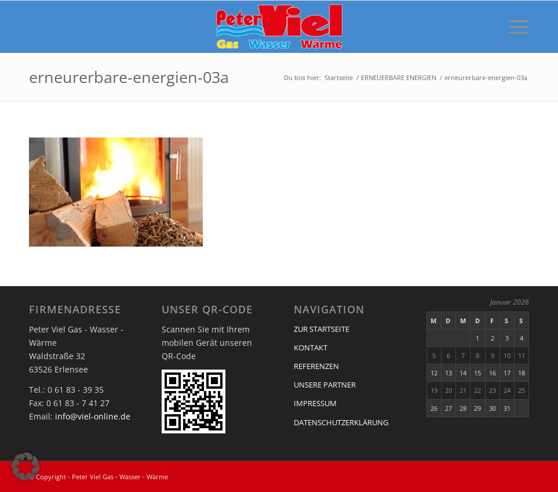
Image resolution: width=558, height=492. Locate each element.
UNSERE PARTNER (325, 384)
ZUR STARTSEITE (321, 329)
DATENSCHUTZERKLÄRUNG (341, 422)
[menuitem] (513, 27)
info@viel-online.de (92, 416)
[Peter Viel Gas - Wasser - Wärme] (279, 27)
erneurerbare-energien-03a (129, 77)
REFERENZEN (316, 366)
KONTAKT (310, 347)
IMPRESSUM (315, 403)
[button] (25, 466)
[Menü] (513, 27)
